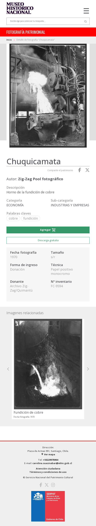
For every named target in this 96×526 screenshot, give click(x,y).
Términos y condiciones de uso (48, 472)
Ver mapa (48, 454)
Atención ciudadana (48, 468)
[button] (8, 369)
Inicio (9, 39)
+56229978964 (50, 459)
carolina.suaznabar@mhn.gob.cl (52, 463)
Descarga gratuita (48, 240)
